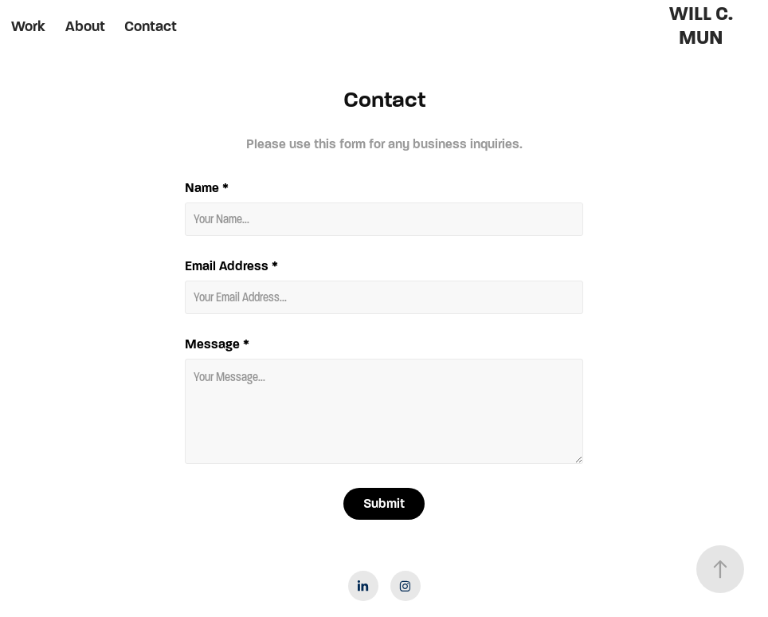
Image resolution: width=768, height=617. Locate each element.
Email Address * (231, 266)
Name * (207, 188)
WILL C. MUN (703, 25)
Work (28, 26)
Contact (150, 26)
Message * (217, 344)
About (85, 26)
